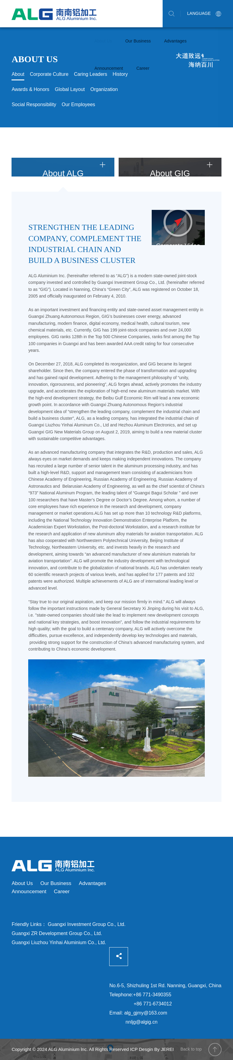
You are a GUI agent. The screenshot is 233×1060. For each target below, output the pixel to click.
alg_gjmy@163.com (145, 1012)
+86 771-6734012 (153, 1003)
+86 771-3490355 (152, 994)
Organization (104, 89)
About (18, 74)
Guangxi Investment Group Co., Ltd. (87, 924)
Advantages (175, 41)
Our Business (138, 41)
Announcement (108, 68)
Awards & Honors (30, 89)
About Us (103, 41)
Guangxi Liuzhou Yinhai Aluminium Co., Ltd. (59, 942)
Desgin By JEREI (156, 1049)
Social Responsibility (34, 104)
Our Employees (78, 104)
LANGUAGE (204, 13)
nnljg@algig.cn (141, 1022)
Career (143, 68)
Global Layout (70, 89)
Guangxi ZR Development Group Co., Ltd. (57, 933)
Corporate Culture (49, 74)
